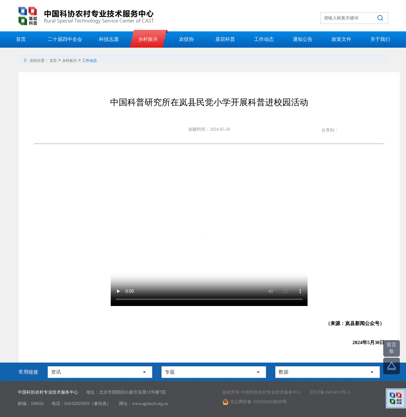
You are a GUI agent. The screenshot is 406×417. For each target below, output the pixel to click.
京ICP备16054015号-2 (329, 392)
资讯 (56, 372)
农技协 (186, 39)
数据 (284, 372)
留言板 (391, 348)
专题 (170, 372)
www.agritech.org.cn (150, 403)
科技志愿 (109, 39)
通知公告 (302, 39)
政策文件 (341, 39)
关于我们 (380, 39)
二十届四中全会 (65, 39)
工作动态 (264, 39)
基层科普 (225, 39)
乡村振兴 (148, 39)
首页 (21, 39)
